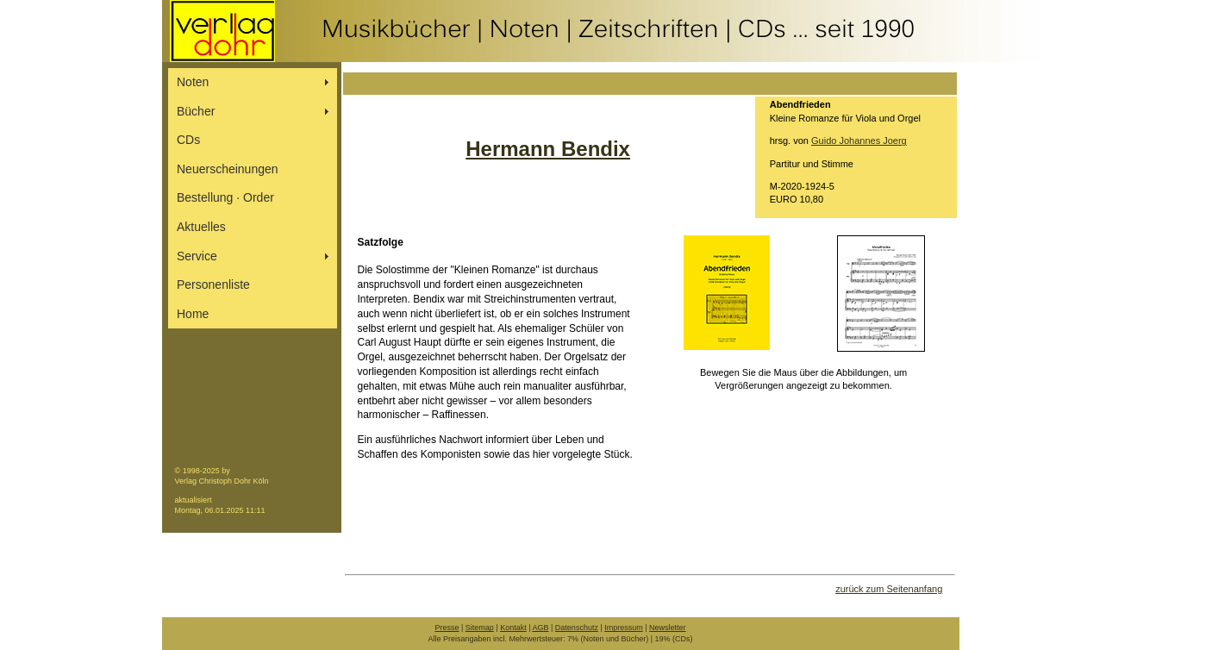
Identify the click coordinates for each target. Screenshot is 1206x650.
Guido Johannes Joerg (859, 140)
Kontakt (513, 627)
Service (197, 256)
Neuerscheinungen (227, 169)
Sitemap (480, 627)
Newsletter (667, 627)
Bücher (196, 111)
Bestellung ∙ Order (225, 197)
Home (193, 314)
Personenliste (213, 284)
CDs (188, 140)
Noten (193, 82)
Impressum (623, 627)
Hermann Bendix (548, 148)
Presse (446, 627)
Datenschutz (576, 627)
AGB (541, 627)
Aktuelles (201, 227)
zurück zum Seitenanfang (888, 589)
